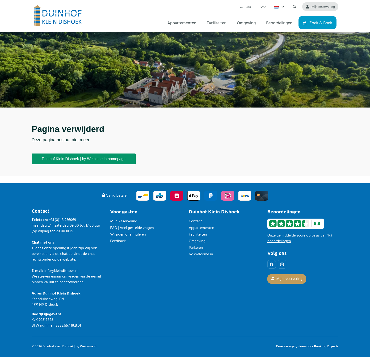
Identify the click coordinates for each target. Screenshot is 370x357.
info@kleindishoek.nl (61, 271)
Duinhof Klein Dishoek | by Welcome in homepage (84, 159)
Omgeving (197, 241)
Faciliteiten (198, 234)
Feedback (118, 241)
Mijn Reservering (123, 221)
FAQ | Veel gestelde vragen (132, 228)
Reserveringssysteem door (307, 346)
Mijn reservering (287, 279)
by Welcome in (201, 254)
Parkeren (196, 248)
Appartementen (201, 228)
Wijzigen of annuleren (128, 234)
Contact (195, 221)
